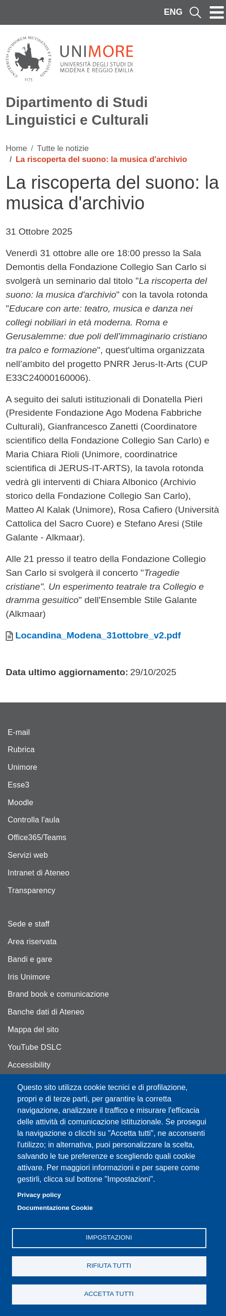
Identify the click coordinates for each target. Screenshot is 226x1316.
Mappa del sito (33, 1029)
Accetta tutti (109, 1293)
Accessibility (29, 1065)
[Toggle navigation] (217, 12)
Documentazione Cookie (55, 1207)
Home (16, 148)
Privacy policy (39, 1194)
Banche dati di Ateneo (46, 1012)
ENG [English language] (173, 12)
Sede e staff (29, 924)
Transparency (32, 890)
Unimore (22, 767)
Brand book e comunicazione (58, 994)
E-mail (19, 732)
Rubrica (21, 749)
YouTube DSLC (34, 1047)
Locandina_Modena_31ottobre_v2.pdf (98, 635)
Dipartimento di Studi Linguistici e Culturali (77, 111)
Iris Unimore (29, 977)
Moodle (21, 802)
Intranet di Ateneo (38, 873)
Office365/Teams (37, 837)
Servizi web (28, 855)
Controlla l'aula (34, 820)
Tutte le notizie (63, 148)
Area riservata (32, 942)
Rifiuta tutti (109, 1265)
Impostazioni (109, 1237)
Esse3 (18, 785)
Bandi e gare (30, 959)
